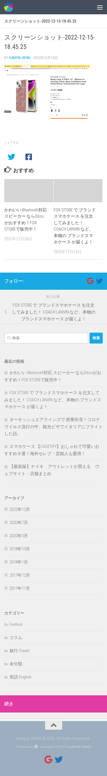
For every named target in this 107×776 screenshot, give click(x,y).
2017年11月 (19, 588)
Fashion (16, 624)
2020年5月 (18, 535)
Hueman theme (79, 747)
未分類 (15, 663)
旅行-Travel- (19, 650)
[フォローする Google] (90, 280)
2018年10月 (19, 548)
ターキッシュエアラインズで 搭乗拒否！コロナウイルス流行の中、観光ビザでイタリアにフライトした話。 (53, 426)
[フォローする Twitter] (99, 280)
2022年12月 (19, 509)
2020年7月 (18, 522)
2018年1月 (18, 562)
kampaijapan (20, 57)
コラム (15, 637)
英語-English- (20, 677)
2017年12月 (19, 575)
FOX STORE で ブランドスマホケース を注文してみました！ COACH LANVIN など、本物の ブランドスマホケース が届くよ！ (52, 399)
